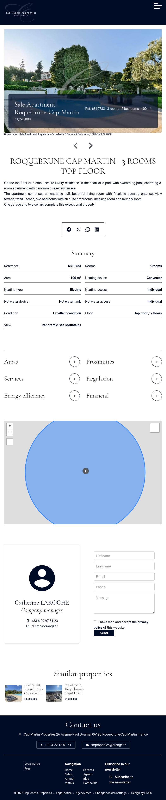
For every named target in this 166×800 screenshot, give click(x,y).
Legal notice (64, 793)
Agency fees (83, 793)
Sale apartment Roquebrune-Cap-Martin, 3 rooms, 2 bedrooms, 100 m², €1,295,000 (65, 134)
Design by (141, 793)
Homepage (10, 134)
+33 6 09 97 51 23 (44, 620)
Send (104, 633)
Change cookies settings (111, 793)
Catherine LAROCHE (42, 602)
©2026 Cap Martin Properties (33, 793)
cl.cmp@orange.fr (44, 626)
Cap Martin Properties (39, 734)
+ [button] (9, 426)
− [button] (9, 432)
